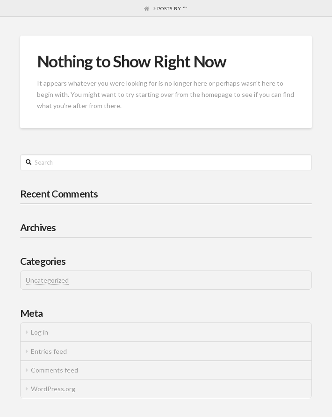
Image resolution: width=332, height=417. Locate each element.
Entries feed (49, 351)
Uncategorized (47, 280)
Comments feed (54, 370)
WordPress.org (53, 389)
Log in (39, 332)
